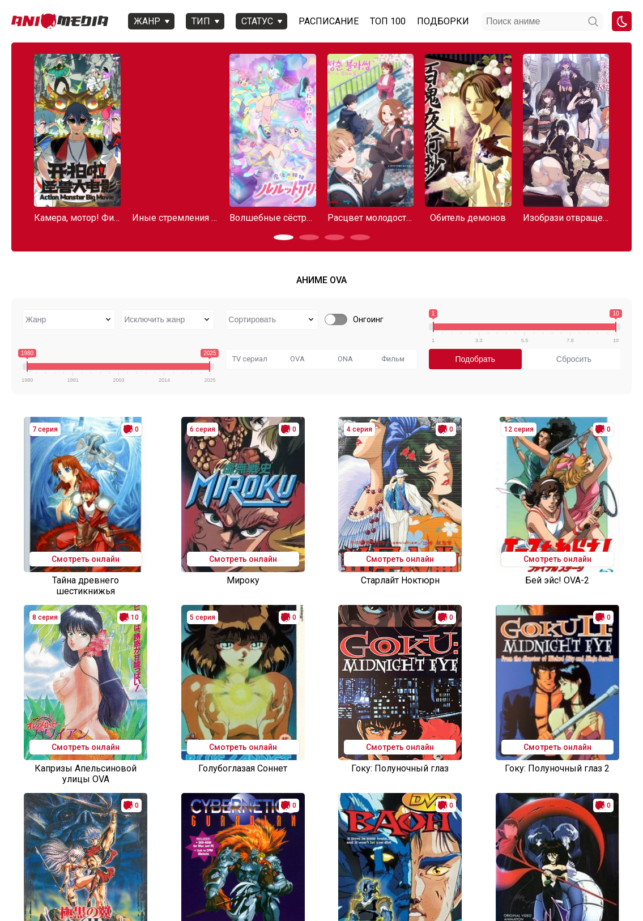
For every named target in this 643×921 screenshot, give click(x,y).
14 (367, 825)
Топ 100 (387, 21)
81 (458, 825)
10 (276, 825)
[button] (283, 237)
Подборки (442, 21)
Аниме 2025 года (55, 873)
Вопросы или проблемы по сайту (205, 873)
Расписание (328, 21)
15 (390, 825)
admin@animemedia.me (157, 893)
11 (299, 825)
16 (412, 825)
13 (344, 825)
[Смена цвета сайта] (622, 21)
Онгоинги (115, 873)
